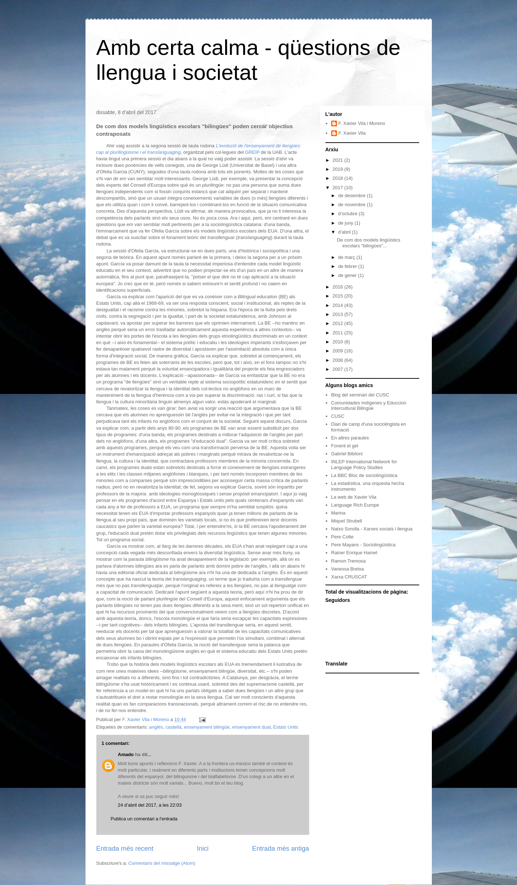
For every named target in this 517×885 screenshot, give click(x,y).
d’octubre (348, 213)
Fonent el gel (344, 445)
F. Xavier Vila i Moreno (361, 123)
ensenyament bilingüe (206, 727)
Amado (126, 754)
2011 (339, 332)
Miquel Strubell (346, 521)
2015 (339, 296)
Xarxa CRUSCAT (349, 577)
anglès (156, 727)
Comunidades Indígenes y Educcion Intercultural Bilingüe (368, 405)
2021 (339, 160)
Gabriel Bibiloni (347, 453)
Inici (203, 848)
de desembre (352, 195)
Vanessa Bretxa (347, 569)
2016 (339, 287)
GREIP (253, 152)
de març (347, 257)
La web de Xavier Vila (354, 497)
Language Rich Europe (355, 505)
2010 (339, 341)
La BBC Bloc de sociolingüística (364, 475)
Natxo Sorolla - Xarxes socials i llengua (371, 529)
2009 (339, 350)
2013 (339, 314)
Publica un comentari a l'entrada (144, 818)
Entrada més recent (125, 848)
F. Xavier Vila (352, 133)
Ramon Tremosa (348, 561)
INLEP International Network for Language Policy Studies (364, 464)
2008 (339, 360)
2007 (339, 369)
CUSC (338, 416)
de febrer (348, 266)
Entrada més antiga (280, 848)
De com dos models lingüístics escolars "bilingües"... (368, 242)
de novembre (352, 204)
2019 (339, 169)
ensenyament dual (251, 727)
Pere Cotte (342, 536)
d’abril (345, 232)
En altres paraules (350, 438)
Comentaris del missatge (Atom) (162, 863)
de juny (346, 223)
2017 (339, 187)
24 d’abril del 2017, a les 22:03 (150, 805)
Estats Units (285, 727)
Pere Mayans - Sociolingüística (363, 544)
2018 (339, 178)
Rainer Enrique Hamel (354, 552)
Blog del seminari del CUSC (360, 395)
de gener (348, 275)
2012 (339, 323)
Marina (338, 513)
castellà (173, 727)
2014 (339, 305)
